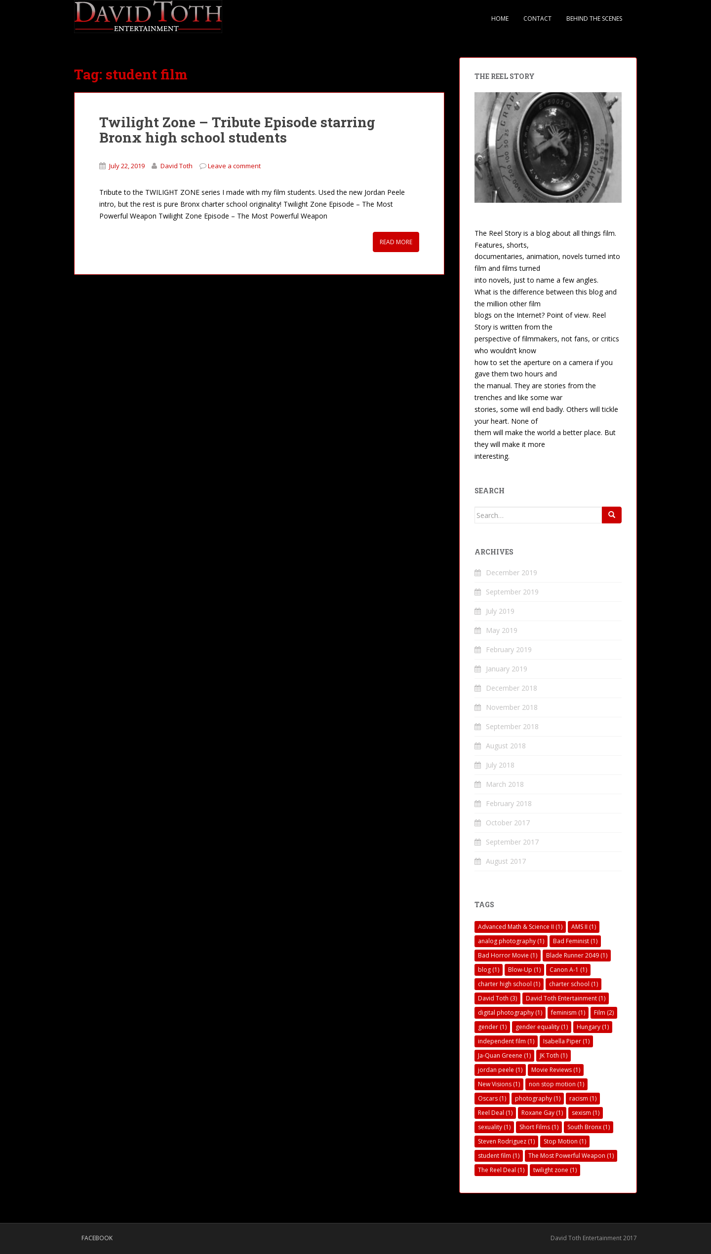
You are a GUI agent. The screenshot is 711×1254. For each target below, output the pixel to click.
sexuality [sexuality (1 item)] (494, 1127)
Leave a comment (234, 165)
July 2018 (500, 765)
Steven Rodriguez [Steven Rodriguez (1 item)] (506, 1141)
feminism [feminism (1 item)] (568, 1012)
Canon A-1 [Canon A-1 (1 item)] (568, 969)
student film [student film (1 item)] (498, 1155)
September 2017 (512, 842)
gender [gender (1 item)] (492, 1027)
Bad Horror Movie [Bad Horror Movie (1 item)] (507, 955)
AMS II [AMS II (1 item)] (583, 926)
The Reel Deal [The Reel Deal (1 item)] (501, 1170)
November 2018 (512, 707)
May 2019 (501, 630)
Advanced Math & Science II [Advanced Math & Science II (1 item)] (520, 926)
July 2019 (500, 611)
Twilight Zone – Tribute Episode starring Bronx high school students (237, 130)
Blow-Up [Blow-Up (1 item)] (524, 969)
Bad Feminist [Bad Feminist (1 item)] (575, 941)
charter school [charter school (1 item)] (573, 984)
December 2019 (511, 572)
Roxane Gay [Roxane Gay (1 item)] (542, 1112)
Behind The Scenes (594, 18)
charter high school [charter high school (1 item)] (509, 984)
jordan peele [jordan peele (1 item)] (500, 1070)
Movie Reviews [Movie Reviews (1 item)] (555, 1070)
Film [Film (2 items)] (604, 1012)
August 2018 (506, 745)
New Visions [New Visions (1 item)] (499, 1084)
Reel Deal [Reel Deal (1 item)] (495, 1112)
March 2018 (505, 784)
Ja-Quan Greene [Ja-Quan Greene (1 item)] (504, 1055)
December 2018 (511, 688)
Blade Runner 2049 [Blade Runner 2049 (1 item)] (576, 955)
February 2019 (509, 649)
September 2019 (512, 591)
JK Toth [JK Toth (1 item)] (553, 1055)
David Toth (176, 165)
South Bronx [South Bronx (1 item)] (588, 1127)
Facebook (97, 1238)
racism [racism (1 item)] (582, 1098)
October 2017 (508, 822)
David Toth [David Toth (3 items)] (497, 998)
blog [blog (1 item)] (488, 969)
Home (500, 18)
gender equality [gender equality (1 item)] (541, 1027)
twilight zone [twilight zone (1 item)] (555, 1170)
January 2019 (506, 668)
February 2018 (509, 803)
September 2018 (512, 726)
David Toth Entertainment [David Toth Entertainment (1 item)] (565, 998)
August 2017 (506, 861)
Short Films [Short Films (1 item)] (538, 1127)
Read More (396, 242)
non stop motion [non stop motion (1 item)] (556, 1084)
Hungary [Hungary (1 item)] (593, 1027)
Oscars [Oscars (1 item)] (492, 1098)
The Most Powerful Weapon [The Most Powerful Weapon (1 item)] (571, 1155)
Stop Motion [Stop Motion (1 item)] (565, 1141)
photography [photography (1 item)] (537, 1098)
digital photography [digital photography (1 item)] (510, 1012)
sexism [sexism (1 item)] (585, 1112)
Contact (537, 18)
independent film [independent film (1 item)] (506, 1041)
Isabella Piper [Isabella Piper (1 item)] (566, 1041)
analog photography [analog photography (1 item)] (511, 941)
